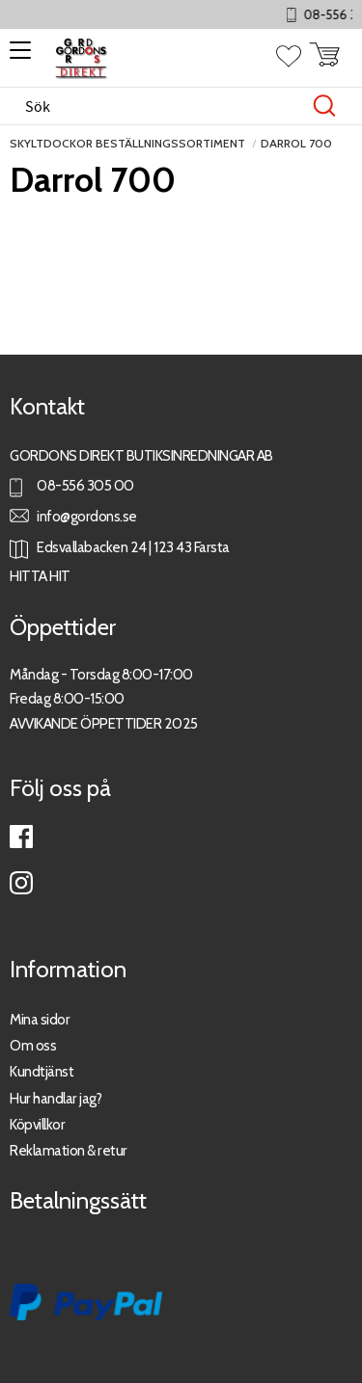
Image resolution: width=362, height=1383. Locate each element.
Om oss (33, 1045)
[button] (17, 57)
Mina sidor (40, 1019)
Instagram (21, 882)
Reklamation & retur (68, 1150)
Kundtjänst (41, 1071)
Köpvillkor (37, 1124)
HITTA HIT (40, 576)
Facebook (21, 836)
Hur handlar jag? (55, 1098)
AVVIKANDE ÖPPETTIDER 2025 (104, 723)
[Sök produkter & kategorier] (160, 106)
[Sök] (324, 106)
